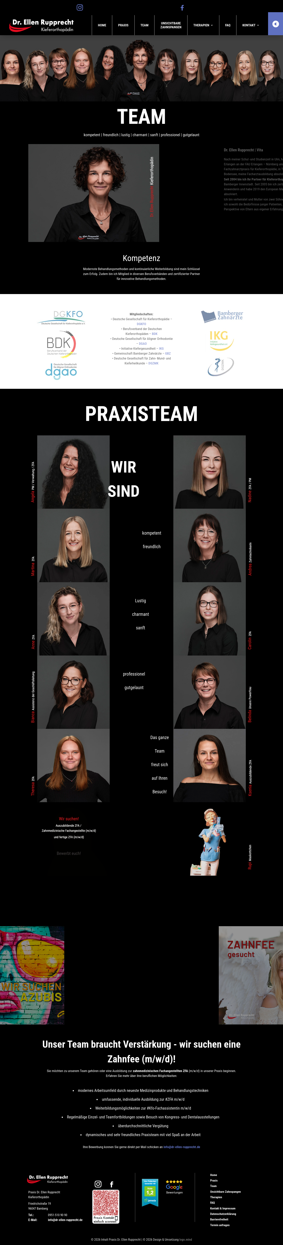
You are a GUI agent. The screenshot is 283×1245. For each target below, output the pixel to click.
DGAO (143, 344)
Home (102, 25)
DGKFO (141, 324)
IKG (161, 348)
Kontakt (248, 25)
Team (145, 25)
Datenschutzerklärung (223, 1214)
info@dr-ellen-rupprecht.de (182, 1147)
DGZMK (153, 363)
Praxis (123, 25)
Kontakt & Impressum (222, 1208)
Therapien (201, 25)
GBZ (168, 353)
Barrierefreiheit (219, 1219)
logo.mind (185, 1239)
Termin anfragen (220, 1225)
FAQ (228, 25)
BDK (155, 334)
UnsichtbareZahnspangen (170, 25)
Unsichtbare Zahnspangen (225, 1192)
